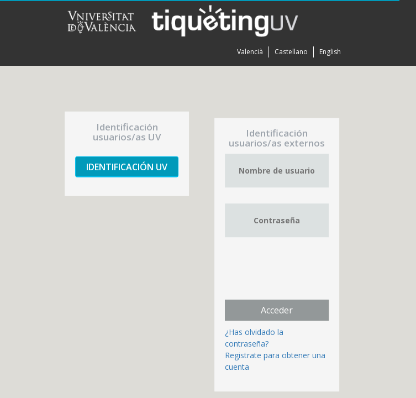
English (330, 51)
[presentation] (309, 274)
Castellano (291, 51)
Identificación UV (126, 167)
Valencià (250, 51)
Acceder (277, 310)
